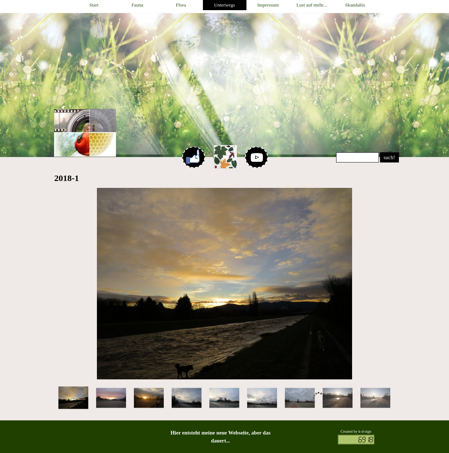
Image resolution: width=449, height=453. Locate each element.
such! (389, 157)
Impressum (268, 5)
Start (93, 5)
